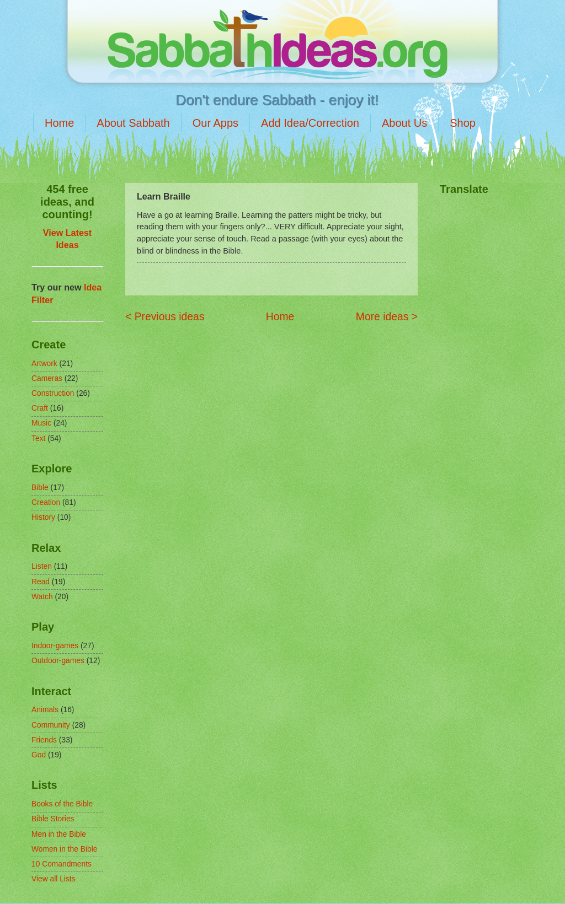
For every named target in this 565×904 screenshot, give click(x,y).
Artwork (44, 363)
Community (50, 725)
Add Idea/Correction (310, 123)
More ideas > (387, 316)
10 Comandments (61, 864)
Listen (41, 566)
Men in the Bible (58, 834)
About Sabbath (133, 123)
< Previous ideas (164, 316)
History (43, 517)
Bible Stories (52, 819)
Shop (463, 123)
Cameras (46, 378)
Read (40, 582)
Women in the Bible (64, 849)
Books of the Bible (62, 804)
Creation (45, 502)
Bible (40, 487)
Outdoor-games (57, 661)
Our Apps (215, 123)
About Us (404, 123)
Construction (52, 393)
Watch (42, 597)
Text (38, 438)
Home (59, 123)
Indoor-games (54, 646)
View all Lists (53, 879)
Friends (44, 740)
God (38, 755)
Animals (44, 710)
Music (41, 423)
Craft (39, 408)
